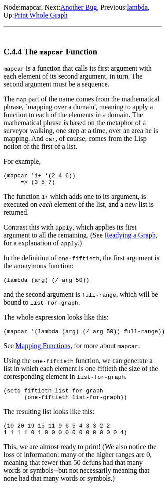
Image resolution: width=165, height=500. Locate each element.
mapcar (31, 7)
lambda (137, 7)
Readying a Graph (129, 237)
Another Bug (78, 7)
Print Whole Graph (40, 15)
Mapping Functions (42, 351)
